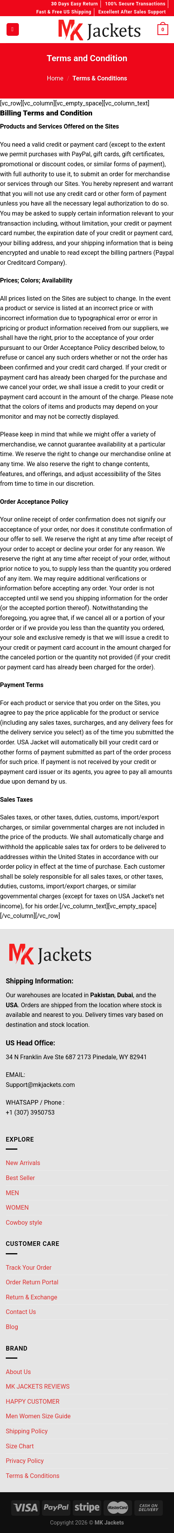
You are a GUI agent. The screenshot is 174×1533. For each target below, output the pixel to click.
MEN (12, 1193)
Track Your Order (29, 1267)
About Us (18, 1372)
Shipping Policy (27, 1431)
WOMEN (17, 1207)
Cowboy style (24, 1222)
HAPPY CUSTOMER (32, 1401)
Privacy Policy (25, 1460)
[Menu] (13, 29)
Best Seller (20, 1178)
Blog (12, 1327)
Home (55, 78)
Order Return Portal (32, 1282)
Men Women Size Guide (38, 1416)
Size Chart (20, 1446)
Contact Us (21, 1312)
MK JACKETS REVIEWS (38, 1386)
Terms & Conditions (33, 1476)
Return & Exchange (31, 1297)
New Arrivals (23, 1163)
